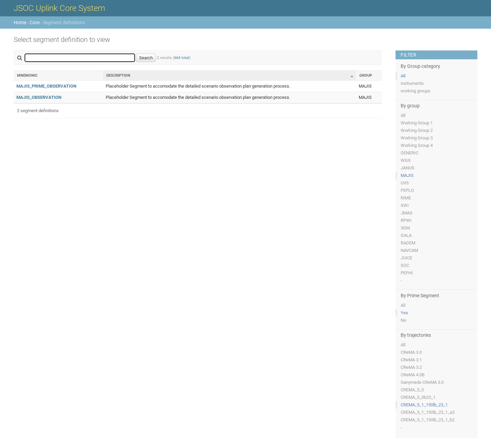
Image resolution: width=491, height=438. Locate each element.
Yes (404, 312)
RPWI (406, 220)
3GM (405, 227)
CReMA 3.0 (411, 352)
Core (35, 22)
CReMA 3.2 (411, 367)
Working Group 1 (417, 122)
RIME (406, 197)
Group (365, 75)
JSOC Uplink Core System (59, 8)
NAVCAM (409, 250)
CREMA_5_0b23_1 (418, 397)
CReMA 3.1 (411, 359)
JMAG (407, 212)
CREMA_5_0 (412, 389)
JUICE (406, 257)
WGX (406, 160)
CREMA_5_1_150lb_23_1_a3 (428, 412)
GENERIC (409, 152)
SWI (405, 205)
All (403, 75)
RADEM (408, 242)
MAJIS (407, 175)
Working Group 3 (417, 137)
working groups (415, 90)
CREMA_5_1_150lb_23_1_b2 (428, 419)
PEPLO (407, 190)
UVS (405, 182)
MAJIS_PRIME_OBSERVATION (46, 86)
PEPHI (407, 272)
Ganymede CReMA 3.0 (422, 382)
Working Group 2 (417, 130)
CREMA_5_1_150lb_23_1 (424, 404)
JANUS (407, 167)
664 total (181, 58)
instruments (412, 83)
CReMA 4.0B (413, 374)
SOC (405, 265)
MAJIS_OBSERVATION (38, 97)
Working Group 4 (417, 145)
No (403, 320)
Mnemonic (27, 75)
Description (118, 75)
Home (20, 22)
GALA (406, 235)
